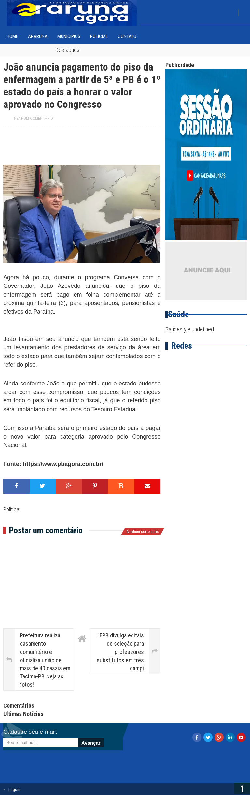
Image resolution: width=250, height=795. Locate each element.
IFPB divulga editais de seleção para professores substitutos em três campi (120, 652)
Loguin (14, 789)
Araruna (38, 36)
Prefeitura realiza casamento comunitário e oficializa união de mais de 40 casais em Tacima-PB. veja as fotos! (45, 660)
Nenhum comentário (33, 118)
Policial (99, 36)
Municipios (68, 36)
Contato (127, 36)
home (12, 36)
